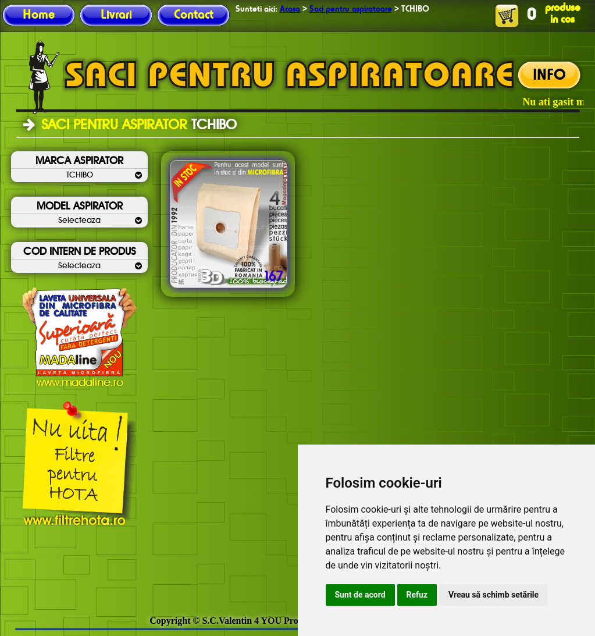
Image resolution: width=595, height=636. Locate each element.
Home (39, 15)
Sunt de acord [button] (360, 594)
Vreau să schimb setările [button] (493, 594)
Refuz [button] (417, 594)
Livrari (116, 15)
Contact (193, 15)
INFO (549, 75)
